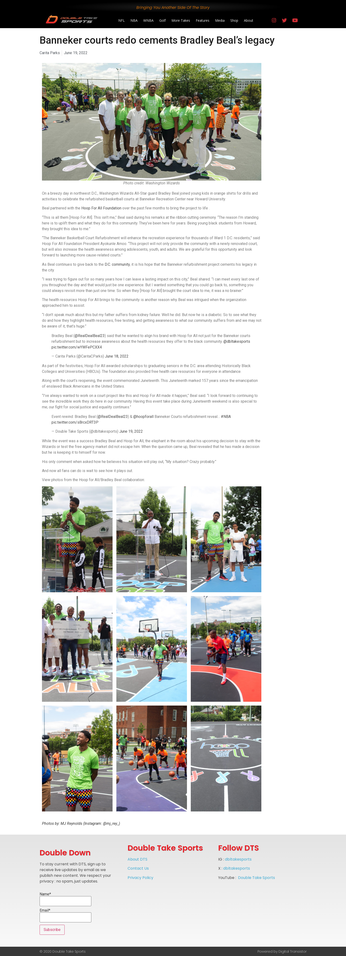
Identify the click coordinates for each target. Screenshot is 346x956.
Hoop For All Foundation (101, 208)
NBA (134, 20)
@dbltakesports (236, 341)
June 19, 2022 (131, 431)
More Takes (180, 20)
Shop (234, 20)
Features (202, 20)
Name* (65, 899)
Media (220, 20)
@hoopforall (143, 416)
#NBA (226, 416)
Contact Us (138, 868)
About (248, 20)
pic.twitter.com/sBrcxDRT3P (75, 422)
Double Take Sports (256, 877)
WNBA (148, 20)
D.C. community (117, 264)
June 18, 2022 (117, 356)
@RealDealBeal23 (90, 335)
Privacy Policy (140, 877)
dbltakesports (238, 859)
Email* (65, 915)
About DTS (137, 859)
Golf (162, 20)
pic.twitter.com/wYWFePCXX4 (77, 347)
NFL (121, 20)
